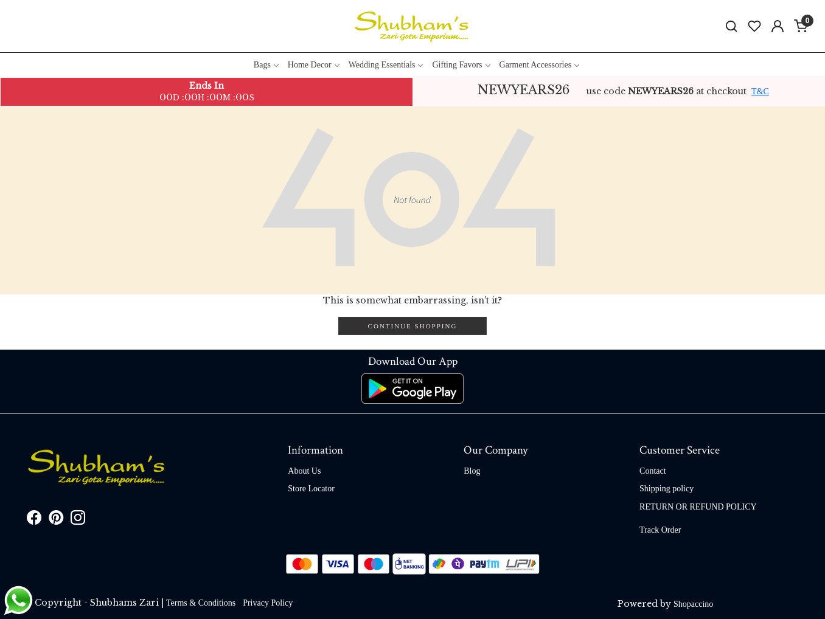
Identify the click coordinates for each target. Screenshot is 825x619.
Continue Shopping (413, 326)
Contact (652, 470)
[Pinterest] (56, 520)
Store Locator (311, 488)
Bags (266, 64)
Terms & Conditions (200, 602)
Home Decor (313, 64)
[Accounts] (777, 26)
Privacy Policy (268, 602)
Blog (472, 470)
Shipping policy (666, 488)
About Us (304, 470)
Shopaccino (693, 604)
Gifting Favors (460, 64)
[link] (731, 26)
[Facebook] (34, 520)
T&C (760, 91)
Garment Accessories (539, 64)
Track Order (660, 529)
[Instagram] (78, 520)
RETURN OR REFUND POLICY (698, 506)
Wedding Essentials (386, 64)
